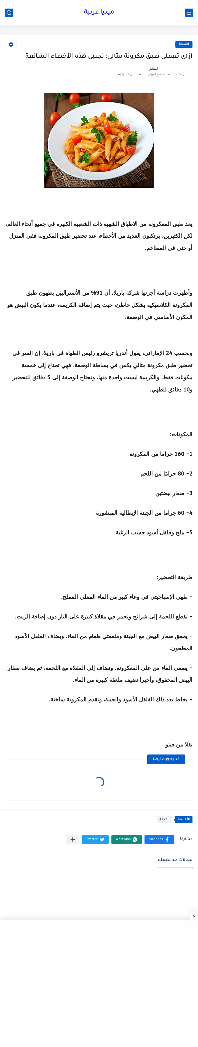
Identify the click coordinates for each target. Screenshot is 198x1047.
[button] (159, 839)
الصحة (184, 44)
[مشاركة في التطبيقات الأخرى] (72, 839)
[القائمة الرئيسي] (189, 13)
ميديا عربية (99, 12)
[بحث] (9, 13)
